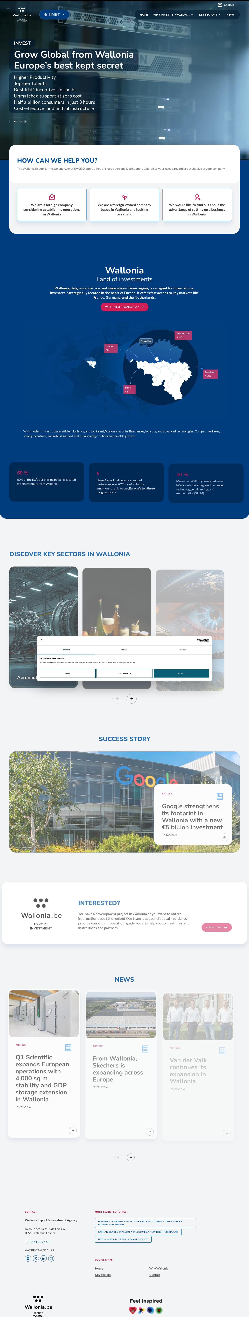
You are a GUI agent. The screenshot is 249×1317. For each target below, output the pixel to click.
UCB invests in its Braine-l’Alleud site (123, 1239)
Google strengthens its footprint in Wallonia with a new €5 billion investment (140, 1223)
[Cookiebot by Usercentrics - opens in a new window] (192, 641)
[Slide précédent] (117, 699)
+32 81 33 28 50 (38, 1241)
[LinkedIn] (43, 1259)
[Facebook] (28, 1259)
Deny (67, 673)
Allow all (181, 673)
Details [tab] (124, 650)
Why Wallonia (158, 1268)
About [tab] (183, 650)
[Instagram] (51, 1259)
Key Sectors (103, 1274)
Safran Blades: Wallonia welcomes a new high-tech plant (138, 1231)
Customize (124, 673)
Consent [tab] (66, 650)
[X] (36, 1259)
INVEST (55, 14)
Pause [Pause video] (20, 121)
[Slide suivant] (132, 699)
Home (99, 1268)
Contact (226, 5)
